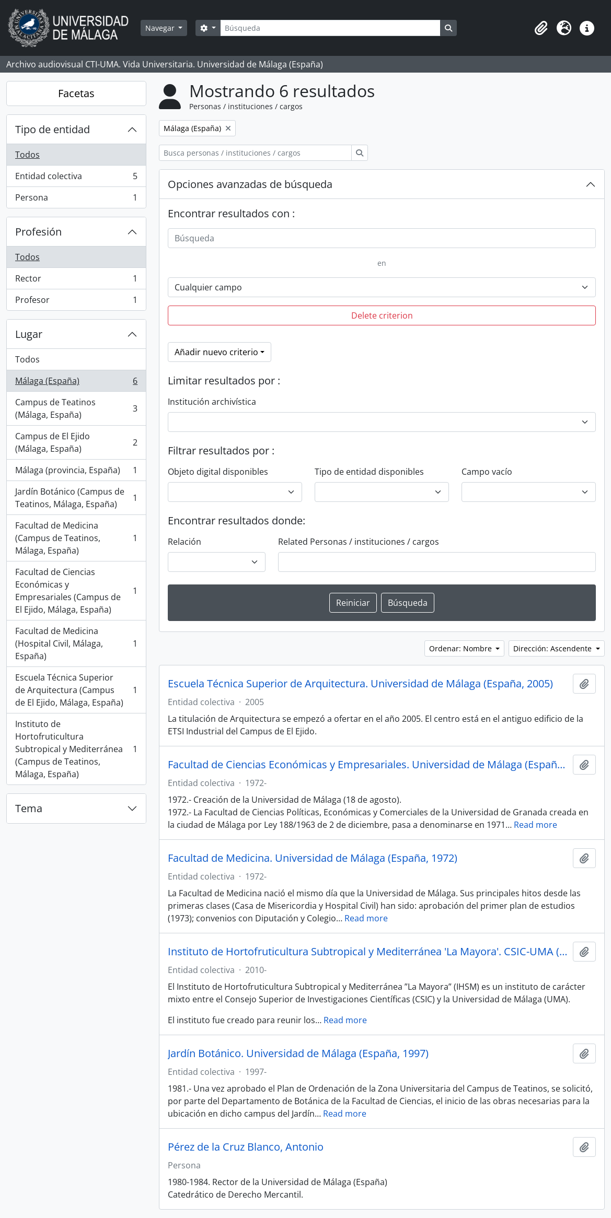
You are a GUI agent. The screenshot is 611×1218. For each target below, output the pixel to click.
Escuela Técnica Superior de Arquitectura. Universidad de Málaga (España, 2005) (360, 683)
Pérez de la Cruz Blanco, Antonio (246, 1147)
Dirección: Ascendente (553, 648)
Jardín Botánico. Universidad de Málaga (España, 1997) (298, 1053)
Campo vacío (487, 471)
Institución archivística (212, 401)
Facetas (76, 93)
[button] (540, 28)
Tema (28, 808)
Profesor (76, 302)
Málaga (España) (76, 383)
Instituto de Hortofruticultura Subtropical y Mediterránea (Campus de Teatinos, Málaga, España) (76, 749)
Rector (76, 280)
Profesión (38, 232)
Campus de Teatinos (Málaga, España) (76, 408)
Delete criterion (382, 315)
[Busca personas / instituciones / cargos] (255, 153)
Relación (184, 541)
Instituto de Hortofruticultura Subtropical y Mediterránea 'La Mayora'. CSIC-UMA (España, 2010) (368, 951)
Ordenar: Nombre (461, 648)
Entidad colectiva (76, 178)
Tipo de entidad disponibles (369, 471)
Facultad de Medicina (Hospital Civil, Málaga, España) (76, 643)
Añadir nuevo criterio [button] (216, 352)
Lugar (28, 334)
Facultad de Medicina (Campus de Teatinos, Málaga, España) (76, 538)
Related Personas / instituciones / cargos (358, 541)
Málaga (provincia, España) (76, 472)
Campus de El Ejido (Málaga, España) (76, 442)
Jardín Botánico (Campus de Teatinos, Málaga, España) (76, 498)
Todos (27, 154)
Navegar (161, 28)
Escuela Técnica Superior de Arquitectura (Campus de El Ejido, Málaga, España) (76, 690)
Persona (76, 199)
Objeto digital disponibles (218, 471)
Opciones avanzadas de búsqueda (250, 184)
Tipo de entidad (52, 129)
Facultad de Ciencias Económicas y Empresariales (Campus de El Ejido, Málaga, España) (76, 590)
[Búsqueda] (330, 28)
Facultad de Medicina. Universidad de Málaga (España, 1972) (312, 858)
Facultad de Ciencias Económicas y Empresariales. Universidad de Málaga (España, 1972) (368, 764)
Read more (535, 824)
